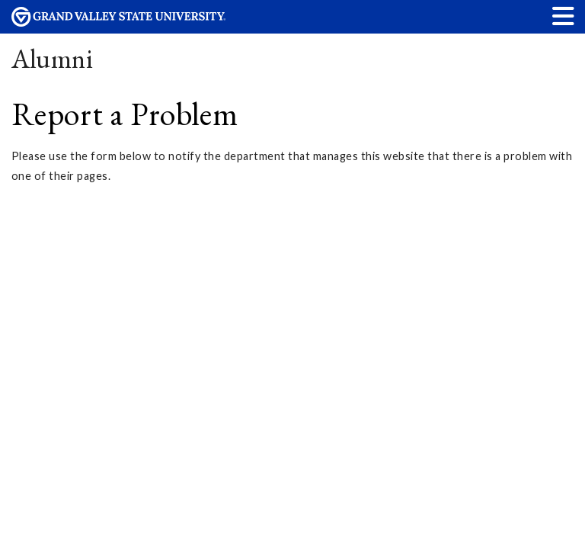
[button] (563, 15)
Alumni (52, 58)
